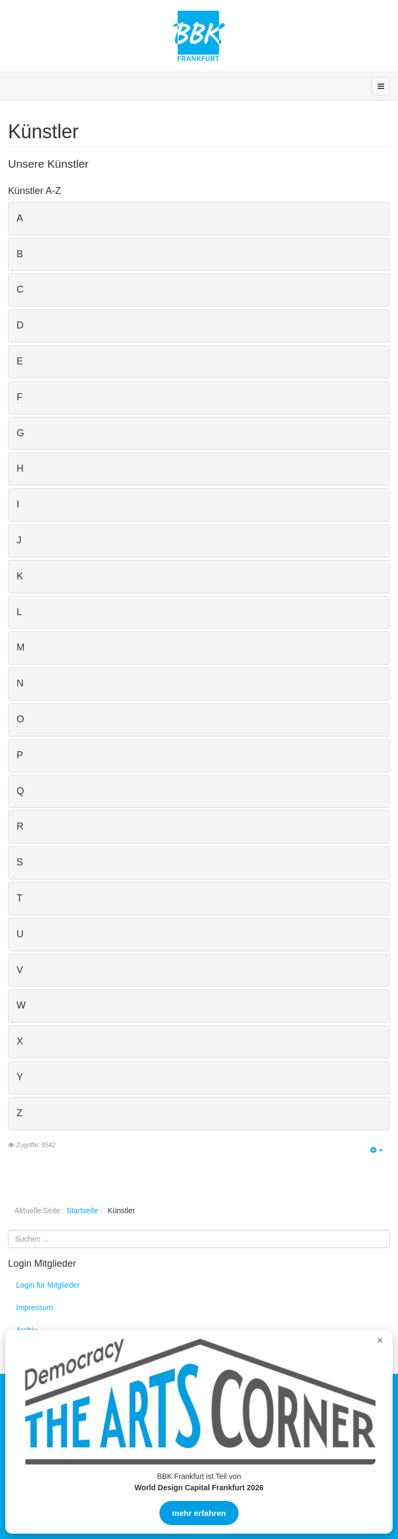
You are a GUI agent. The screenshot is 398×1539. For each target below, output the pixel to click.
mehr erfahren (199, 1513)
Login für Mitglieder (48, 1285)
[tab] (199, 219)
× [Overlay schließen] (380, 1340)
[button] (199, 218)
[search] (199, 1239)
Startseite (82, 1210)
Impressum (34, 1307)
